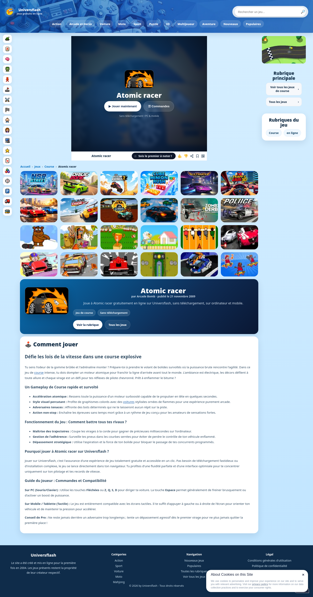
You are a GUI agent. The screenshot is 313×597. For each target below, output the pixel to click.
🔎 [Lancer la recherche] (303, 12)
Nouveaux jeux (194, 560)
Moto (122, 24)
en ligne (292, 133)
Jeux (37, 166)
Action (56, 24)
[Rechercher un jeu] (270, 11)
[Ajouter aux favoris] (197, 156)
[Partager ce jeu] (192, 156)
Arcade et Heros (80, 24)
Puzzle (153, 24)
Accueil (25, 166)
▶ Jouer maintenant (123, 106)
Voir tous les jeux (194, 576)
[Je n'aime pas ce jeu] (186, 156)
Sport (137, 24)
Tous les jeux (118, 325)
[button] (154, 156)
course (39, 372)
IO (168, 24)
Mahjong (119, 582)
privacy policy (260, 584)
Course (49, 166)
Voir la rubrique (88, 325)
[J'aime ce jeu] (180, 156)
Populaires (253, 24)
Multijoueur (186, 24)
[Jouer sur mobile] (203, 156)
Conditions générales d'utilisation (269, 560)
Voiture (105, 24)
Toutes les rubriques (194, 571)
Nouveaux (230, 24)
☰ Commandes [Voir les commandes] (158, 106)
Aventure (209, 24)
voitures (129, 402)
